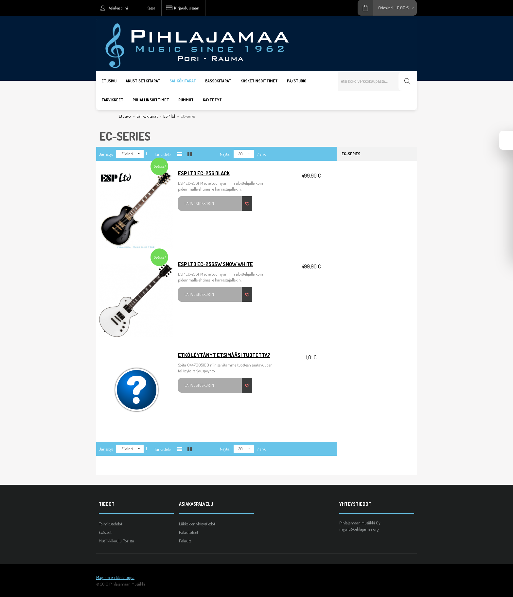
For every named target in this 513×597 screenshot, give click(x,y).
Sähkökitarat (147, 116)
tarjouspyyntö (203, 370)
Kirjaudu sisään (186, 7)
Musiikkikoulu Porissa (116, 540)
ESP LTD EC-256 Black (204, 173)
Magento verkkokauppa (115, 577)
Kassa (151, 7)
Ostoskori (385, 7)
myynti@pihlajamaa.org (359, 529)
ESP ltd (169, 116)
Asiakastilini (118, 7)
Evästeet (105, 532)
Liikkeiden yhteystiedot (197, 523)
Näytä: (225, 154)
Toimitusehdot (110, 523)
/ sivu (261, 154)
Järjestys (106, 154)
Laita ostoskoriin (199, 203)
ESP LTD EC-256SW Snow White (215, 264)
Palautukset (188, 532)
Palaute (185, 540)
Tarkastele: (162, 154)
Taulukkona (189, 154)
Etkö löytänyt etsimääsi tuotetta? (224, 355)
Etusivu (125, 116)
